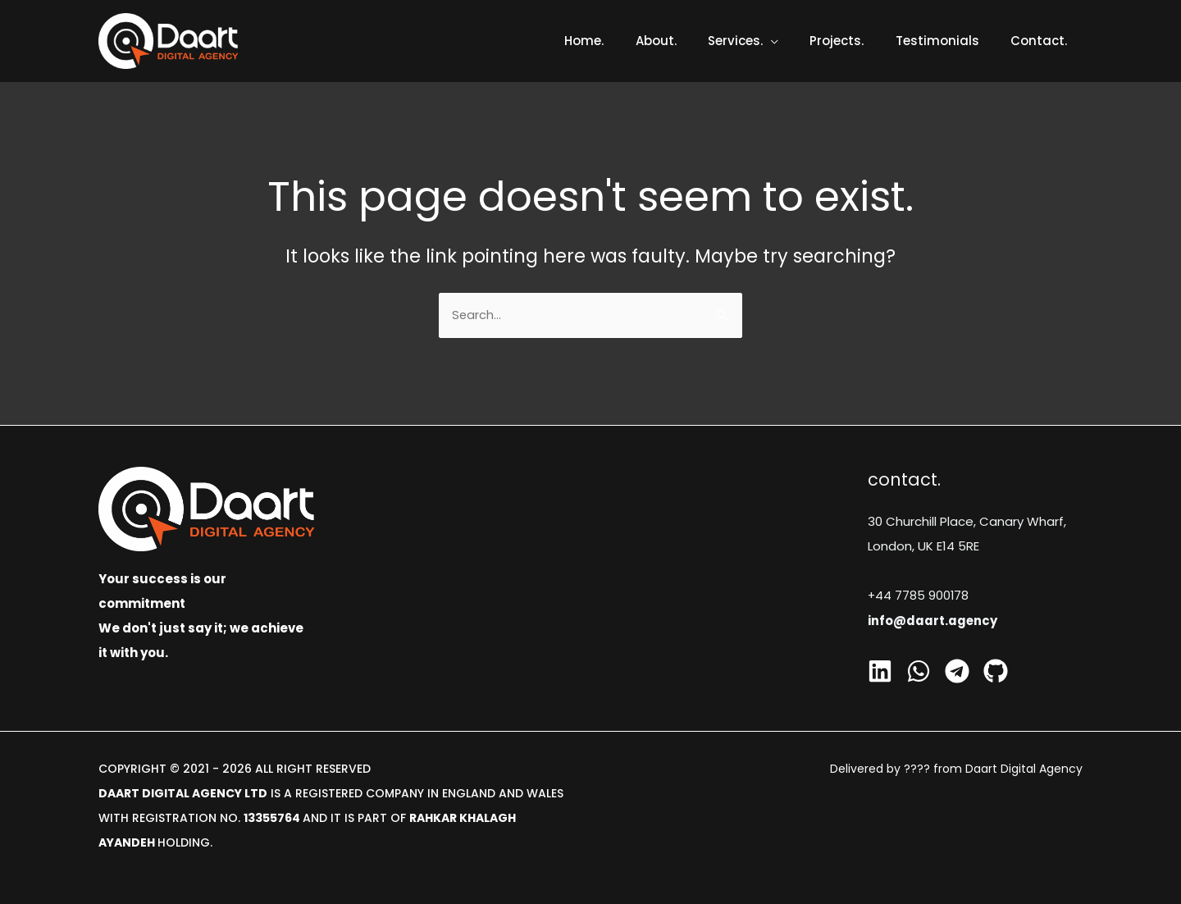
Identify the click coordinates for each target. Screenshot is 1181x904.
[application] (794, 40)
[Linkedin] (880, 670)
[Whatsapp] (918, 670)
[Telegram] (957, 670)
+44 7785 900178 (919, 595)
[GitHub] (995, 670)
